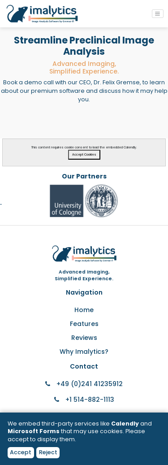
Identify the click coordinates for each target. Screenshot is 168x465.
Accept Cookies (84, 154)
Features (84, 323)
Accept (20, 452)
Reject (48, 452)
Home (84, 309)
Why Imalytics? (84, 351)
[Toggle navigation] (158, 13)
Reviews (84, 337)
